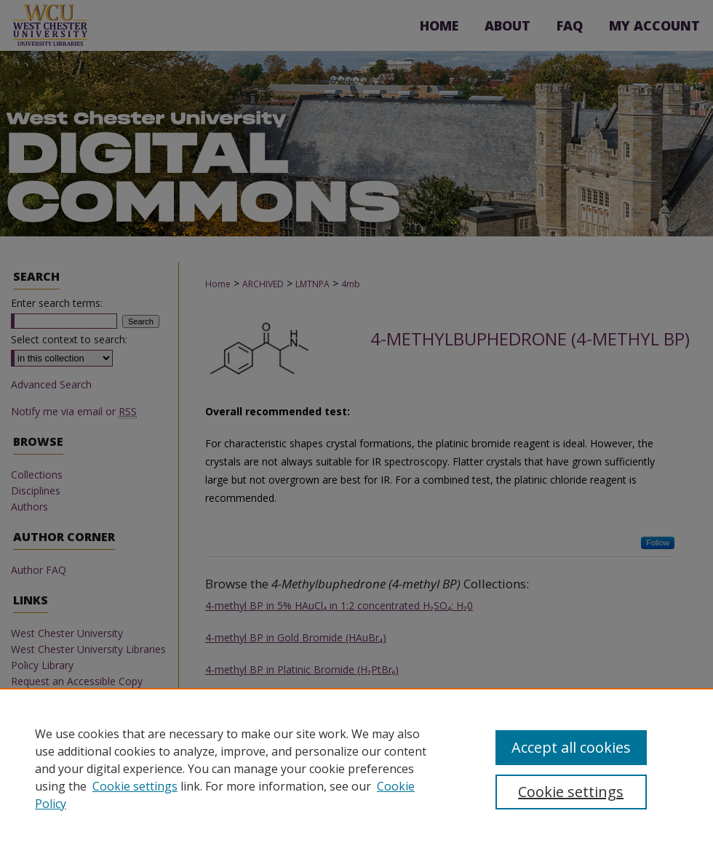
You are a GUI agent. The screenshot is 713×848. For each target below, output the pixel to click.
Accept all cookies (571, 747)
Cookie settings (135, 786)
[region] (356, 768)
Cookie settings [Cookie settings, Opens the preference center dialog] (571, 791)
